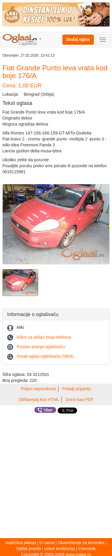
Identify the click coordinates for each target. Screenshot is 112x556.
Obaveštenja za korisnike (81, 542)
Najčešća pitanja (20, 542)
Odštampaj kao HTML (39, 399)
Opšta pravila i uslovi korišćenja (45, 548)
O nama (46, 542)
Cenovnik (87, 548)
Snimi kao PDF (79, 399)
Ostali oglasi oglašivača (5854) (45, 356)
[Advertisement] (56, 476)
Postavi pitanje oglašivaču (41, 346)
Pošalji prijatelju (76, 388)
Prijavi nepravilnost (38, 388)
